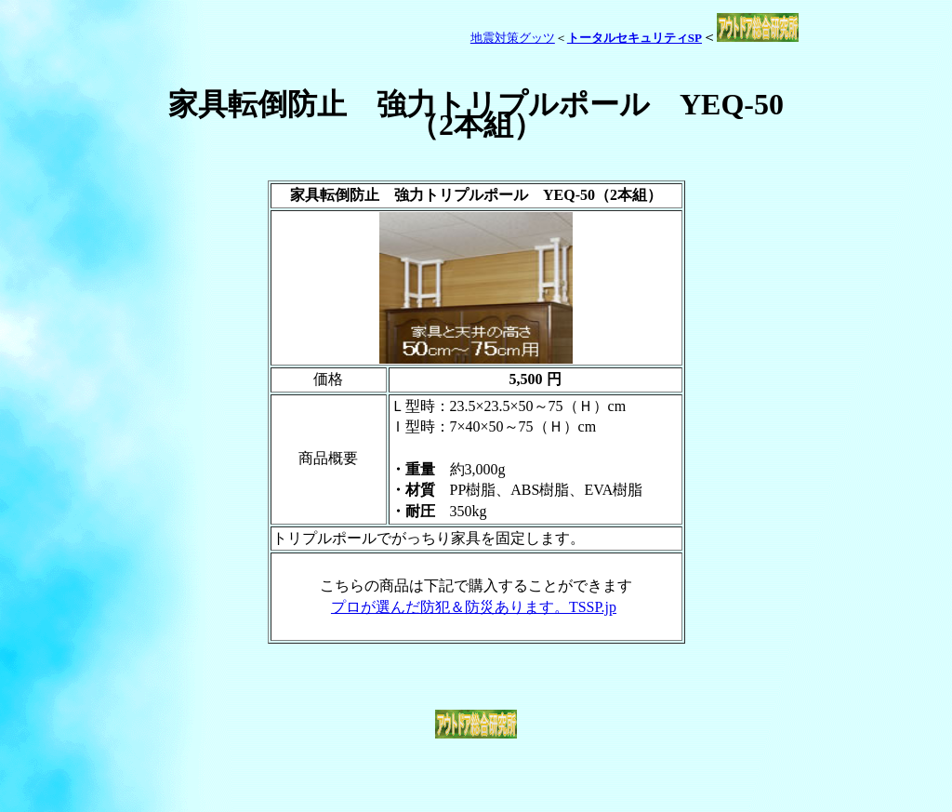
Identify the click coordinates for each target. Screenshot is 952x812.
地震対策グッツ (512, 38)
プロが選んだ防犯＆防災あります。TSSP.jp (473, 607)
